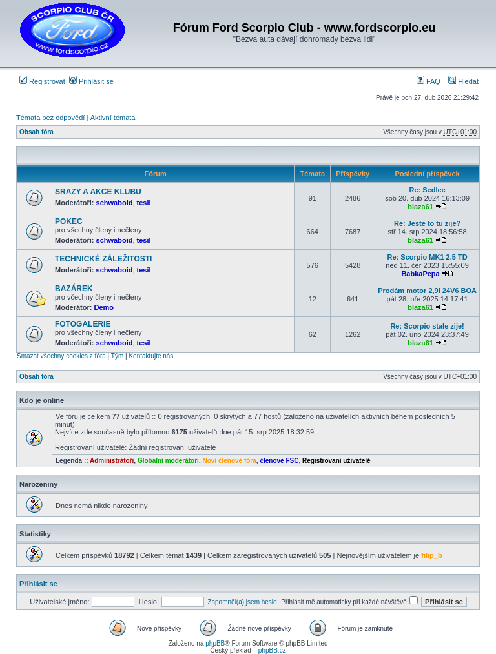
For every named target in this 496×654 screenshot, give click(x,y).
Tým (117, 356)
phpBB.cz (272, 650)
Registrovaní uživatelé (336, 460)
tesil (144, 203)
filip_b (431, 555)
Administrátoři (112, 460)
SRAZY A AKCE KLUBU (98, 191)
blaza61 (420, 206)
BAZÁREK (74, 288)
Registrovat (42, 81)
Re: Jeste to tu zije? (427, 223)
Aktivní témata (113, 117)
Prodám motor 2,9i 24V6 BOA (427, 290)
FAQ (428, 81)
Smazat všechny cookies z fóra (61, 356)
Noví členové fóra (229, 460)
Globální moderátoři (168, 460)
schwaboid (114, 203)
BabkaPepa (420, 274)
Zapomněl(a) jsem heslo (241, 602)
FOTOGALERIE (82, 324)
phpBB (215, 643)
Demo (104, 307)
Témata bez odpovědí (50, 117)
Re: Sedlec (427, 190)
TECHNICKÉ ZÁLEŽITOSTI (103, 258)
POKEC (69, 221)
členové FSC (279, 460)
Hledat (463, 81)
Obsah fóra (36, 132)
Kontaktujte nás (151, 356)
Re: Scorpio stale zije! (427, 326)
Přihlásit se (91, 81)
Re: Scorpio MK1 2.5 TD (428, 257)
